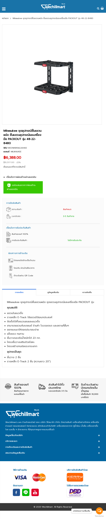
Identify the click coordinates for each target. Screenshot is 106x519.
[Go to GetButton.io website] (99, 516)
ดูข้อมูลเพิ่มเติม (53, 292)
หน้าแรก (5, 18)
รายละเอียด (19, 292)
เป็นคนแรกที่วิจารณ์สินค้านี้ (14, 166)
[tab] (19, 292)
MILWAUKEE (16, 151)
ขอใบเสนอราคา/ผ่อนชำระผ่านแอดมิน (21, 187)
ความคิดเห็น (87, 292)
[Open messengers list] (99, 510)
